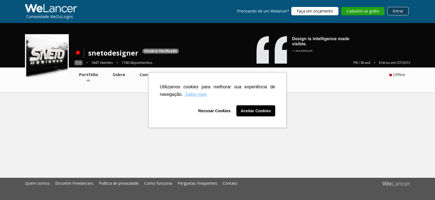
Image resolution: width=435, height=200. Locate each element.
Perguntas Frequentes (197, 183)
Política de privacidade (119, 183)
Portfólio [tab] (88, 74)
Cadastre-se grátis (363, 11)
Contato (230, 183)
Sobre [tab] (119, 74)
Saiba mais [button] (196, 94)
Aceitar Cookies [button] (256, 111)
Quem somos (37, 183)
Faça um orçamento (315, 11)
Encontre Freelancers (74, 183)
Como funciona (158, 183)
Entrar (398, 11)
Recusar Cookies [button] (214, 111)
